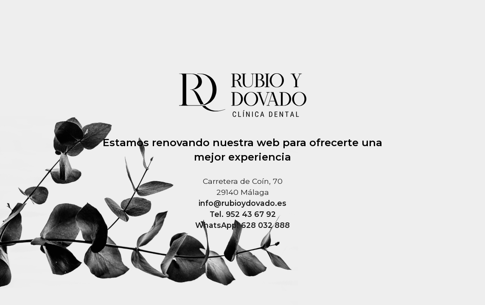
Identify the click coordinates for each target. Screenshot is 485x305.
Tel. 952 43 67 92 (243, 214)
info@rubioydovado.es (242, 203)
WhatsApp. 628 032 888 (242, 225)
